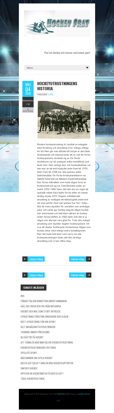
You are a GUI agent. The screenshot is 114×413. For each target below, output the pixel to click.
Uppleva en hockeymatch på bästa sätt (42, 373)
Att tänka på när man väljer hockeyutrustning (47, 342)
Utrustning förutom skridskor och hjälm (44, 316)
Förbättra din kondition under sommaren (44, 301)
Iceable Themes (84, 394)
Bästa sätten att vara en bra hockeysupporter (47, 363)
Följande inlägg (77, 259)
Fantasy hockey (29, 368)
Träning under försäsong (35, 332)
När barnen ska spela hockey (36, 358)
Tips (51, 94)
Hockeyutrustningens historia (57, 85)
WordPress (61, 394)
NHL (23, 296)
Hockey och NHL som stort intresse (40, 311)
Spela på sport (29, 353)
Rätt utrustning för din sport (38, 322)
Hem (58, 401)
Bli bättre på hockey (32, 337)
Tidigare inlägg (36, 259)
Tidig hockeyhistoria (32, 378)
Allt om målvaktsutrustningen (38, 327)
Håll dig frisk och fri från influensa (41, 306)
